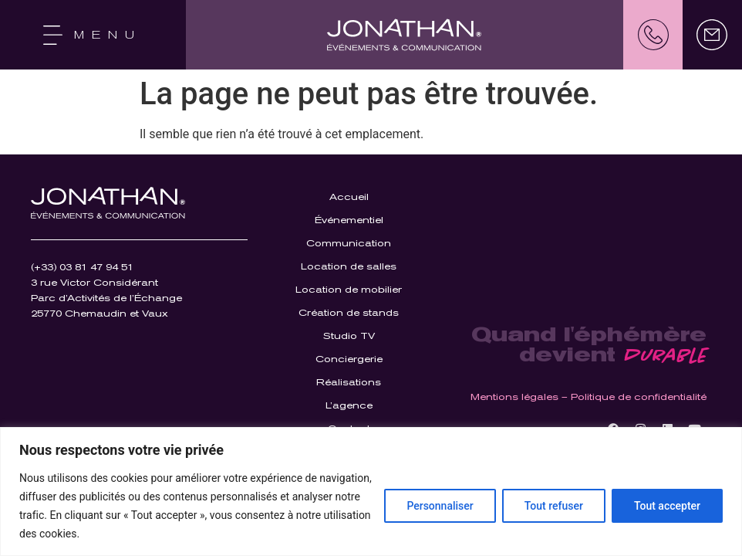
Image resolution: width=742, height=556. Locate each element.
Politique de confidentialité (639, 397)
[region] (371, 491)
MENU (108, 35)
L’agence (349, 405)
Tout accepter (667, 506)
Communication (348, 243)
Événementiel (349, 220)
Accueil (349, 197)
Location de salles (348, 266)
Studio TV (349, 336)
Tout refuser (553, 506)
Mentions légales (514, 397)
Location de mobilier (348, 289)
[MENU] (52, 35)
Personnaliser (439, 506)
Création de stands (348, 312)
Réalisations (348, 382)
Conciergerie (349, 359)
